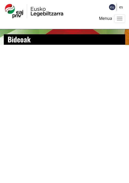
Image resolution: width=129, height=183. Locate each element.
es (121, 7)
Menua (105, 18)
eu (112, 7)
